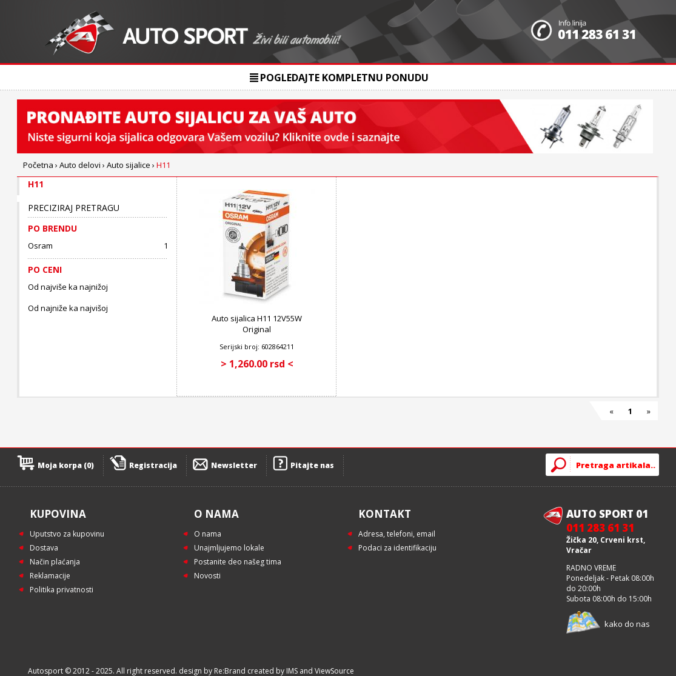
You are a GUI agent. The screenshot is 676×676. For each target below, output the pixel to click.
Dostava (44, 548)
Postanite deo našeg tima (237, 562)
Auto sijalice (128, 164)
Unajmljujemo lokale (229, 548)
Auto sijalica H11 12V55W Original (257, 324)
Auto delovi (80, 164)
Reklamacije (50, 576)
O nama (207, 534)
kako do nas (627, 623)
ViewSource (334, 671)
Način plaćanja (55, 562)
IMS (292, 671)
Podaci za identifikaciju (397, 548)
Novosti (207, 576)
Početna (38, 164)
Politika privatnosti (61, 589)
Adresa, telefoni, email (396, 534)
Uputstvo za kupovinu (67, 534)
